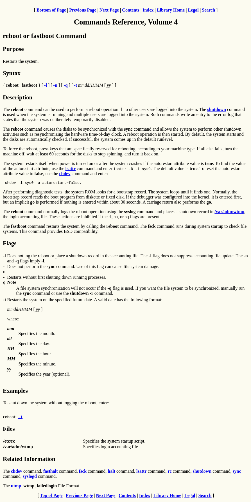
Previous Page (82, 10)
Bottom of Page (51, 10)
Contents (130, 10)
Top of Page (51, 497)
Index (148, 10)
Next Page (109, 10)
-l (20, 418)
